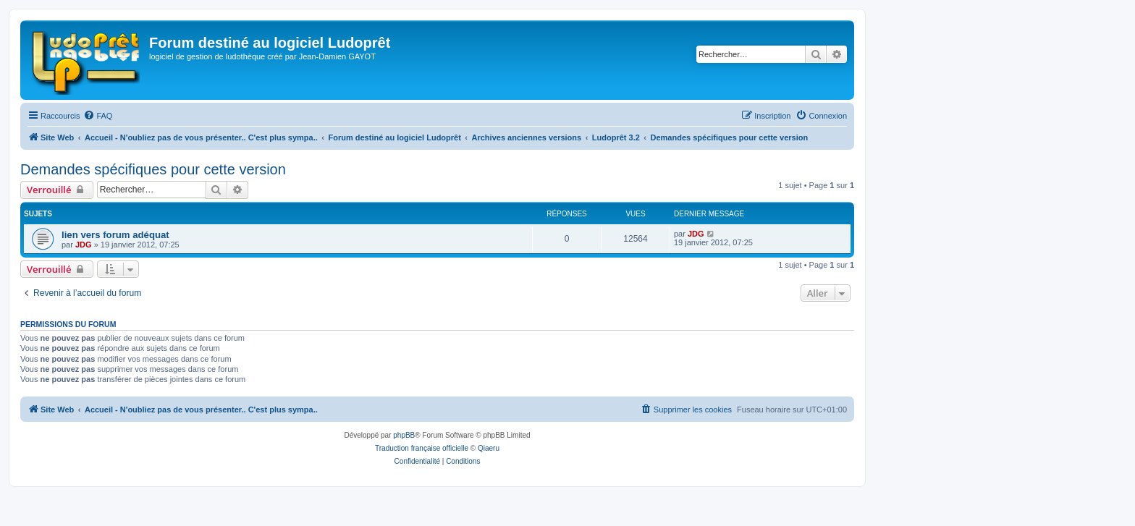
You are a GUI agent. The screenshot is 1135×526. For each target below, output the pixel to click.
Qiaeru (488, 448)
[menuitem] (97, 115)
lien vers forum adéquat (115, 234)
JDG (83, 244)
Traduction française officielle (421, 448)
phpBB (404, 435)
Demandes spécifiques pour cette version (153, 169)
